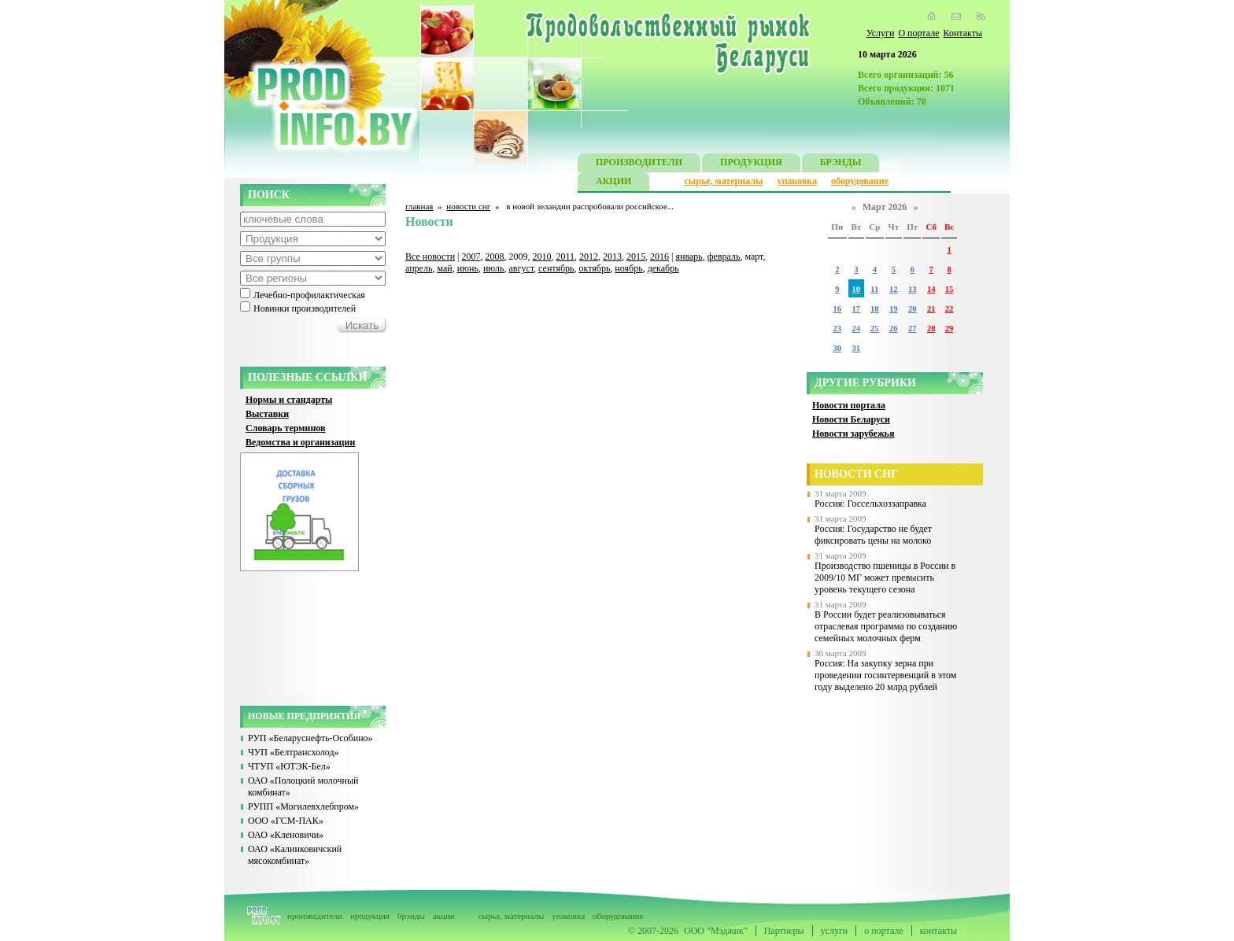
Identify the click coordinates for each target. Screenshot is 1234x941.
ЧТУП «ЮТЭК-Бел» (289, 766)
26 (893, 328)
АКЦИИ (613, 182)
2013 (612, 256)
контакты (938, 930)
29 (949, 328)
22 (949, 308)
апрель (418, 268)
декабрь (663, 268)
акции (444, 916)
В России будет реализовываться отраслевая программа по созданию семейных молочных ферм (886, 626)
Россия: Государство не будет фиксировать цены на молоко (873, 534)
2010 (542, 256)
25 (874, 328)
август (521, 268)
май (444, 268)
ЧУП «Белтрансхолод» (293, 752)
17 (856, 308)
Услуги (880, 33)
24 (856, 328)
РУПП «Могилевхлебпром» (303, 806)
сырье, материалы (724, 180)
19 (893, 308)
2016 (659, 256)
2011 (565, 256)
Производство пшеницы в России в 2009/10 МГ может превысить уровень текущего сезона (885, 577)
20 (912, 308)
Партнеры (784, 930)
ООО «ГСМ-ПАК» (285, 820)
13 (912, 289)
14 (931, 289)
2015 (635, 256)
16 (837, 308)
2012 (588, 256)
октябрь (595, 268)
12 (893, 289)
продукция (370, 916)
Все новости (430, 256)
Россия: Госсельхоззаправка (870, 503)
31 (856, 348)
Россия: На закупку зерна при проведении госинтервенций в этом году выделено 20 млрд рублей (885, 675)
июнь (467, 268)
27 (912, 328)
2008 (495, 256)
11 (874, 289)
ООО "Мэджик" (716, 930)
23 (837, 328)
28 (931, 328)
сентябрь (556, 268)
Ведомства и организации (300, 442)
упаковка (797, 180)
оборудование (860, 180)
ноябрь (628, 268)
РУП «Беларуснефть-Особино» (310, 738)
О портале (918, 33)
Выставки (267, 413)
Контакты (962, 33)
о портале (883, 930)
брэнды (411, 916)
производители (314, 916)
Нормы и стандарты (289, 399)
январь (688, 256)
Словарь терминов (286, 428)
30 (837, 348)
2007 (471, 256)
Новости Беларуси (851, 419)
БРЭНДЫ (841, 164)
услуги (834, 930)
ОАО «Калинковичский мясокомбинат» (295, 854)
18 (874, 308)
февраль (724, 256)
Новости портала (848, 405)
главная (419, 206)
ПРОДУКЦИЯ (751, 164)
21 (931, 308)
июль (493, 268)
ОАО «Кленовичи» (285, 834)
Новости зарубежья (853, 433)
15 (949, 289)
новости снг (468, 206)
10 (856, 289)
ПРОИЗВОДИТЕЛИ (639, 164)
